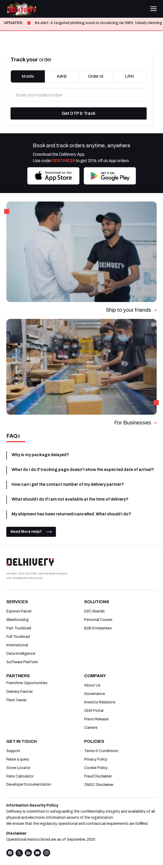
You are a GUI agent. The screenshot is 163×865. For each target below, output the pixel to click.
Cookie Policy (96, 768)
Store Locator (18, 768)
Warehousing (17, 620)
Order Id (95, 76)
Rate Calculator (19, 776)
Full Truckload (18, 637)
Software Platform (22, 662)
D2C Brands (94, 611)
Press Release (96, 719)
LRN (129, 76)
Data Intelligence (20, 654)
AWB (62, 76)
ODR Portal (93, 711)
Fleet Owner (16, 700)
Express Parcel (18, 611)
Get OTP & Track (78, 113)
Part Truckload (18, 628)
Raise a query (17, 759)
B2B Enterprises (98, 628)
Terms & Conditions (101, 751)
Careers (91, 728)
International (17, 645)
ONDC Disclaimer (98, 785)
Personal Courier (98, 620)
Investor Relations (100, 702)
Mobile (28, 76)
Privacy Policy (95, 759)
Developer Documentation (28, 784)
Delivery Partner (19, 692)
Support (13, 751)
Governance (94, 694)
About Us (92, 685)
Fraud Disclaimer (98, 776)
